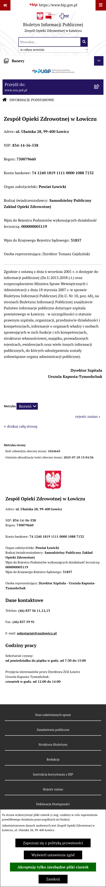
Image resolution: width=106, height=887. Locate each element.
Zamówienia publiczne (53, 730)
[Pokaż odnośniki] (5, 5)
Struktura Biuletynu (53, 744)
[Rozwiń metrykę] (27, 406)
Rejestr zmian (53, 789)
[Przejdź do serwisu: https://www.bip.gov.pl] (53, 5)
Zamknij (53, 879)
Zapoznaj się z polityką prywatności (53, 842)
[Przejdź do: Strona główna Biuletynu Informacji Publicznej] (4, 100)
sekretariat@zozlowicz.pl (37, 633)
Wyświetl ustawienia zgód (53, 854)
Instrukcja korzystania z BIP (53, 774)
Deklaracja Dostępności (53, 804)
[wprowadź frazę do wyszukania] (49, 42)
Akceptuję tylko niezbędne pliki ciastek (53, 867)
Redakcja (53, 759)
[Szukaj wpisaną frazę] (84, 42)
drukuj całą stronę (22, 426)
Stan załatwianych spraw (53, 715)
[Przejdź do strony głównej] (53, 23)
